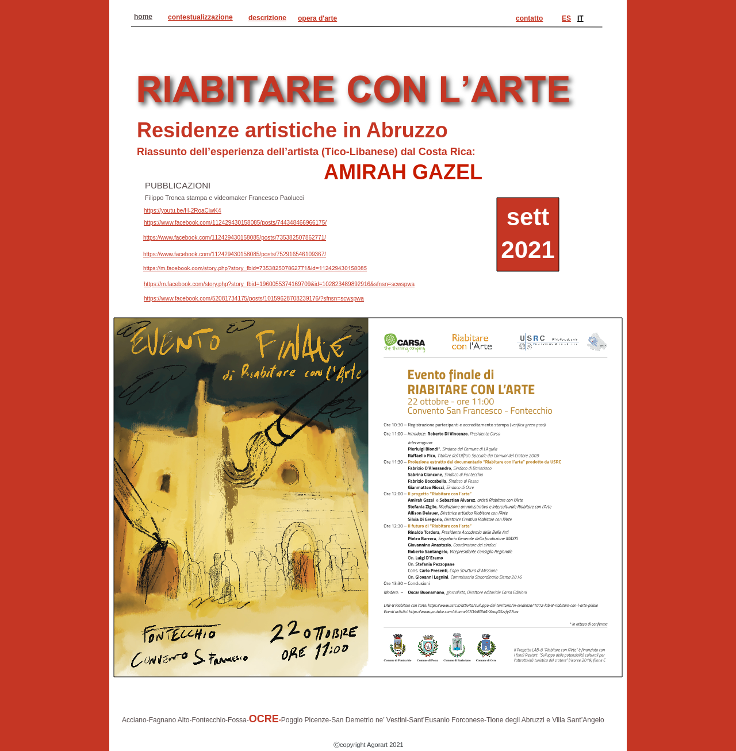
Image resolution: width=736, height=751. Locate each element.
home (143, 17)
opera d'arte (317, 18)
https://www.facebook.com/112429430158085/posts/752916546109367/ (234, 254)
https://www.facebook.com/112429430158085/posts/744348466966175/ (235, 222)
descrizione (267, 18)
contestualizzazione (200, 17)
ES (566, 18)
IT (580, 18)
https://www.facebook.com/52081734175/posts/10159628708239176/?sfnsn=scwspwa (254, 298)
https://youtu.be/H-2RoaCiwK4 (182, 210)
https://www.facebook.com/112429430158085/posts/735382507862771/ (234, 237)
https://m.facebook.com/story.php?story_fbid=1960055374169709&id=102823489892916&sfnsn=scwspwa (279, 284)
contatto (529, 18)
